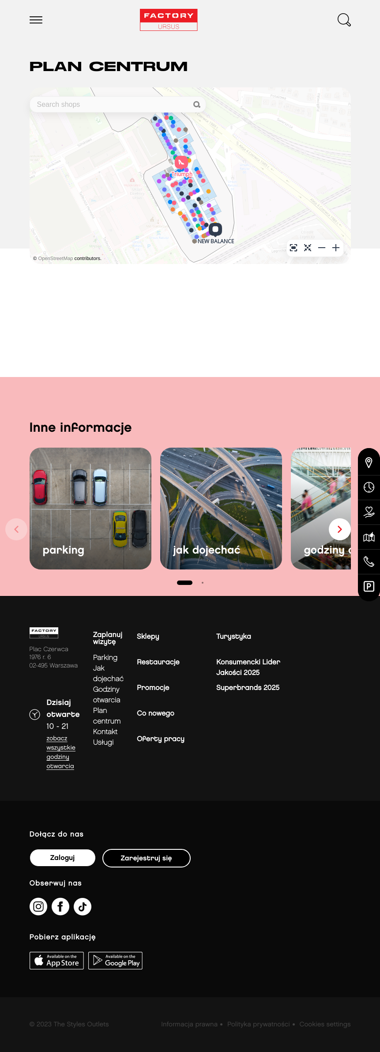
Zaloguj (62, 858)
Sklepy (148, 636)
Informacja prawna (189, 1025)
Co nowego (155, 713)
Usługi (103, 742)
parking (64, 551)
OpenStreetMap (55, 258)
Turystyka (233, 636)
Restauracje (158, 662)
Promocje (153, 688)
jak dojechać (207, 551)
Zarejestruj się (146, 858)
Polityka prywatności (258, 1025)
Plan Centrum (107, 716)
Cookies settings (324, 1025)
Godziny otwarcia (106, 695)
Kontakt (105, 732)
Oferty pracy (160, 739)
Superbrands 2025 (247, 688)
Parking (105, 658)
